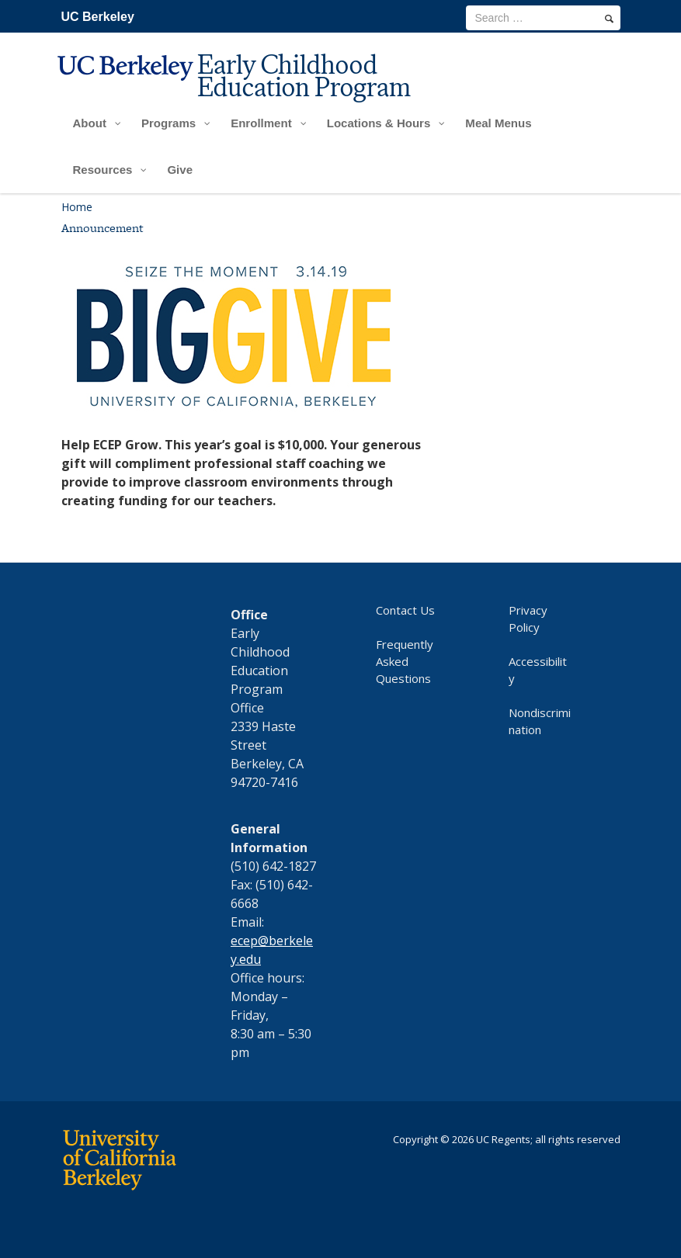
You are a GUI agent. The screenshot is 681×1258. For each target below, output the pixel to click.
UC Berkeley (97, 16)
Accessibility (538, 669)
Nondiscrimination (540, 721)
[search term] (543, 17)
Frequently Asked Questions (404, 661)
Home (76, 206)
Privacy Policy (528, 618)
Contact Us (405, 610)
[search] (609, 18)
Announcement (102, 228)
